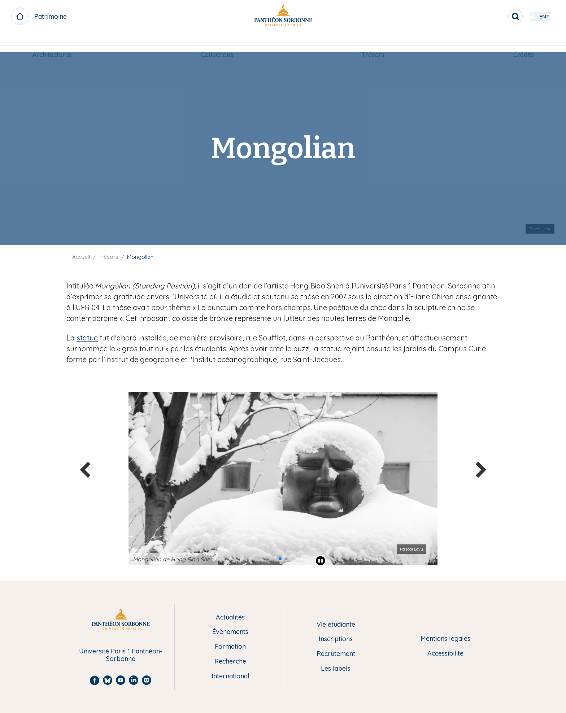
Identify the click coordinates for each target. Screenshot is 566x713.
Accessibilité (445, 653)
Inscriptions (336, 639)
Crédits (523, 42)
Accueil (81, 256)
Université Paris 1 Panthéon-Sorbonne (120, 655)
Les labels (336, 669)
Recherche (230, 661)
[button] (280, 558)
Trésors (373, 42)
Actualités (230, 617)
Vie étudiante (336, 625)
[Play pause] (320, 560)
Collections (217, 42)
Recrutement (336, 654)
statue (87, 337)
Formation (230, 647)
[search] (496, 16)
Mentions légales (445, 639)
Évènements (230, 632)
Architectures (52, 42)
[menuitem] (52, 42)
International (230, 676)
